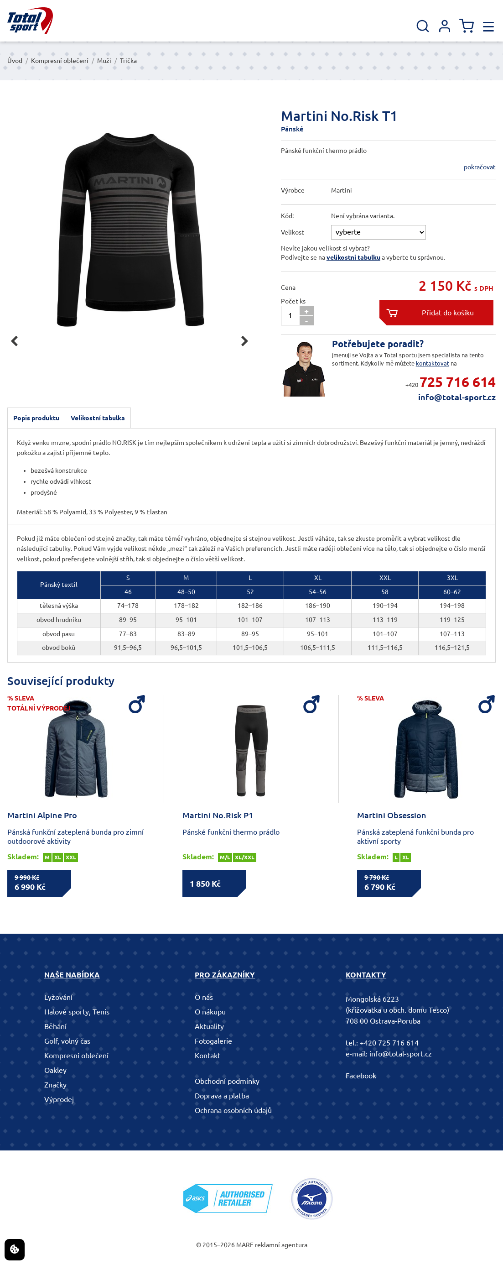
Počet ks (293, 301)
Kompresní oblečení (59, 60)
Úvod (14, 60)
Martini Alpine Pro (42, 815)
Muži (104, 60)
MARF (245, 1245)
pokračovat (480, 167)
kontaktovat (432, 363)
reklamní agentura (281, 1245)
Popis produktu (36, 418)
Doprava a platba (222, 1096)
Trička (128, 60)
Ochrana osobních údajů (233, 1110)
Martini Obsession (391, 815)
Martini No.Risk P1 (217, 815)
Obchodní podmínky (227, 1081)
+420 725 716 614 (389, 1043)
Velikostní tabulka (98, 418)
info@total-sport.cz (457, 397)
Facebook (361, 1076)
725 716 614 (458, 382)
